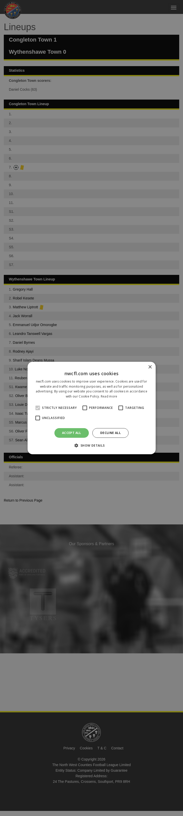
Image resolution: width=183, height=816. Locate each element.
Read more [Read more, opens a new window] (109, 396)
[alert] (91, 408)
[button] (91, 445)
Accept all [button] (71, 433)
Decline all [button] (110, 433)
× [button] (150, 367)
